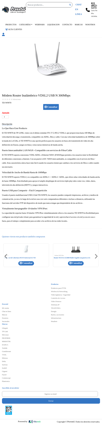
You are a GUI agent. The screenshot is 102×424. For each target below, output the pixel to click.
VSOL (4, 355)
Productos (10, 24)
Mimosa (5, 358)
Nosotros (90, 24)
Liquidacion (53, 24)
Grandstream (6, 351)
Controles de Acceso (58, 298)
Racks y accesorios (57, 315)
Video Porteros (56, 301)
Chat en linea (6, 311)
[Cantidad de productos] (5, 116)
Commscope (6, 378)
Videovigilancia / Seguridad (60, 295)
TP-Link (5, 331)
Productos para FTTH (58, 288)
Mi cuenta (5, 308)
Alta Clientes (13, 29)
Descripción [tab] (7, 124)
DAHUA (5, 345)
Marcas (79, 24)
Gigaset (4, 371)
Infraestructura (56, 318)
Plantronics (6, 381)
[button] (3, 35)
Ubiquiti (5, 328)
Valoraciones (17, 99)
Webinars (40, 24)
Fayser (4, 375)
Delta (4, 361)
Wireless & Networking (59, 291)
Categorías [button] (25, 24)
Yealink (4, 348)
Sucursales (5, 321)
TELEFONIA (56, 308)
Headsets (54, 321)
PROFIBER (6, 338)
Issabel (4, 368)
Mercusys (5, 335)
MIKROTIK (6, 341)
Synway (5, 365)
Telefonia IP (55, 305)
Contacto (67, 24)
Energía (53, 311)
